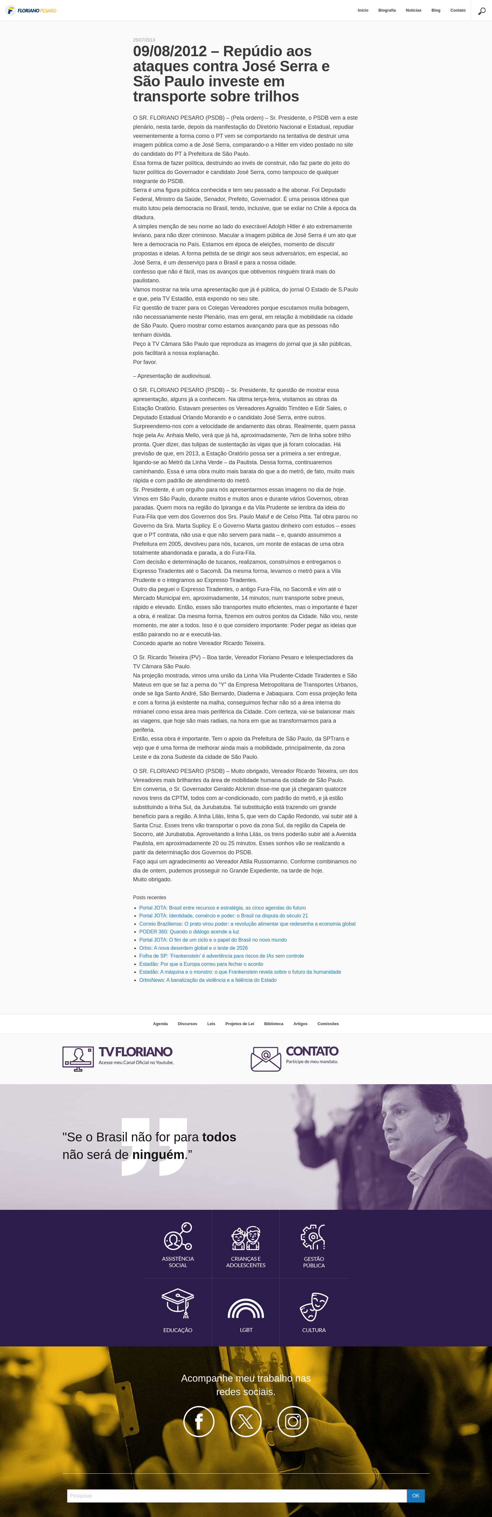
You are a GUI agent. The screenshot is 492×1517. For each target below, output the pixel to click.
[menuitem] (363, 10)
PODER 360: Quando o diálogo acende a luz (189, 931)
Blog (435, 10)
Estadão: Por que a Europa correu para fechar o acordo (201, 964)
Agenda (160, 1023)
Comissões (328, 1023)
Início (363, 10)
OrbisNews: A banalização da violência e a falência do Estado (208, 980)
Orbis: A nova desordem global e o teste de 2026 (193, 948)
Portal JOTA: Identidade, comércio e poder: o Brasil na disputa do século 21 (223, 915)
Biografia (387, 10)
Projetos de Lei (239, 1023)
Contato (458, 10)
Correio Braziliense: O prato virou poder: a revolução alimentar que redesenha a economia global (247, 924)
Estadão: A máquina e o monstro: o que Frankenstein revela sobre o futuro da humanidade (240, 972)
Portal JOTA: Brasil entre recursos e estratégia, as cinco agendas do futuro (222, 908)
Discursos (187, 1023)
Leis (211, 1023)
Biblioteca (273, 1023)
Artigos (300, 1023)
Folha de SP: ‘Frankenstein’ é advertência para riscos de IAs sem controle (221, 956)
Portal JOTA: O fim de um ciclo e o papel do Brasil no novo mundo (213, 940)
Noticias (413, 10)
